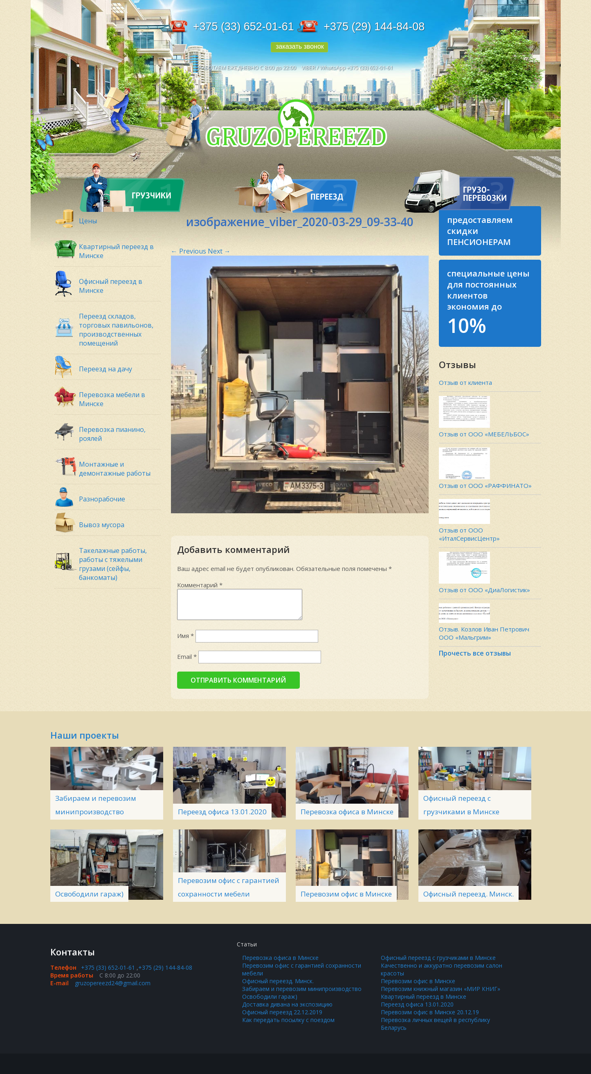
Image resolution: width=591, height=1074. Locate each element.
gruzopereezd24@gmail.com (113, 983)
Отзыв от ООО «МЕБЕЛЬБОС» (484, 434)
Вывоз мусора (101, 524)
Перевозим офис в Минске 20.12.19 (430, 1012)
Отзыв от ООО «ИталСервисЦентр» (469, 534)
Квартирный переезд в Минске (423, 996)
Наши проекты (84, 735)
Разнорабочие (102, 498)
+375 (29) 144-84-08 (374, 26)
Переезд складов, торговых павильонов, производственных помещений (116, 330)
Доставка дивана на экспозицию (287, 1004)
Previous (188, 251)
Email (187, 656)
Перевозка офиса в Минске (347, 811)
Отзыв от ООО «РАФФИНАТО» (485, 485)
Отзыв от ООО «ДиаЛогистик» (484, 590)
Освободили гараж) (89, 894)
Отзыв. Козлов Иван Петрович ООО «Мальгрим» (484, 633)
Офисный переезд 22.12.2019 (282, 1012)
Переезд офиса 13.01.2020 (222, 811)
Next (219, 251)
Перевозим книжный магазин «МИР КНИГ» (440, 989)
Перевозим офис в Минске (346, 894)
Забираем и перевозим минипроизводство (302, 989)
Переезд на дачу (105, 368)
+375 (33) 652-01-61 (243, 26)
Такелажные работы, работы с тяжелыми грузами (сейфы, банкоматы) (113, 564)
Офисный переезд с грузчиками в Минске (438, 958)
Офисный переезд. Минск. (468, 894)
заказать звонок (300, 46)
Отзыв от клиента (465, 382)
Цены (88, 220)
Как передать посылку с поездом (288, 1020)
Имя (185, 635)
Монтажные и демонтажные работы (115, 469)
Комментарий (199, 585)
